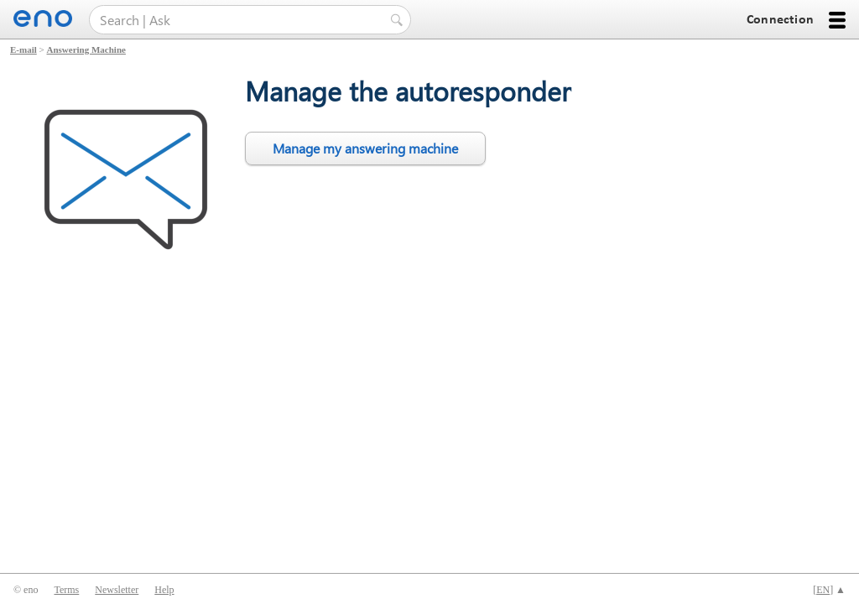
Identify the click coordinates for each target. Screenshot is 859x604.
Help (164, 590)
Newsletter (116, 590)
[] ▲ (829, 590)
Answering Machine (86, 49)
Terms (66, 590)
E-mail (23, 49)
